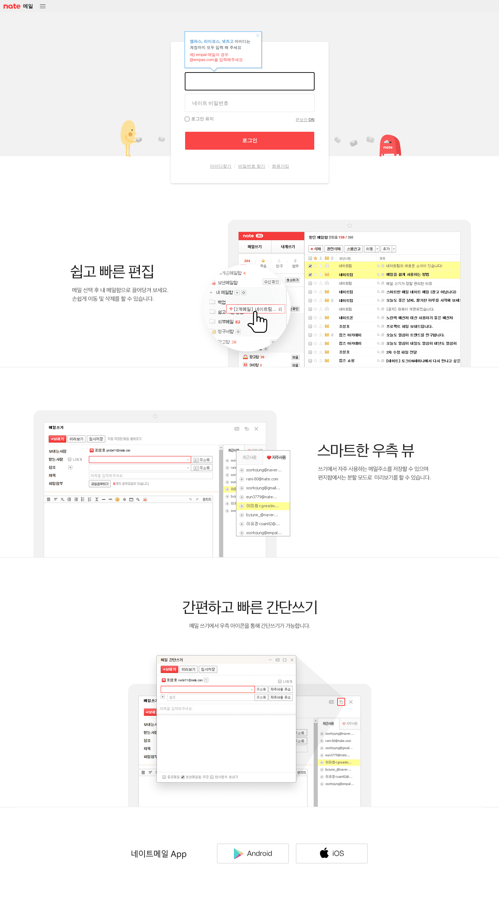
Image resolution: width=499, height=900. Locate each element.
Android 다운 (252, 853)
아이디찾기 (220, 166)
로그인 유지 (202, 118)
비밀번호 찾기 (251, 166)
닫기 (257, 35)
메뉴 (42, 6)
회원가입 (280, 166)
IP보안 (305, 119)
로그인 (249, 140)
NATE (11, 6)
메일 (28, 6)
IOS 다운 (331, 853)
